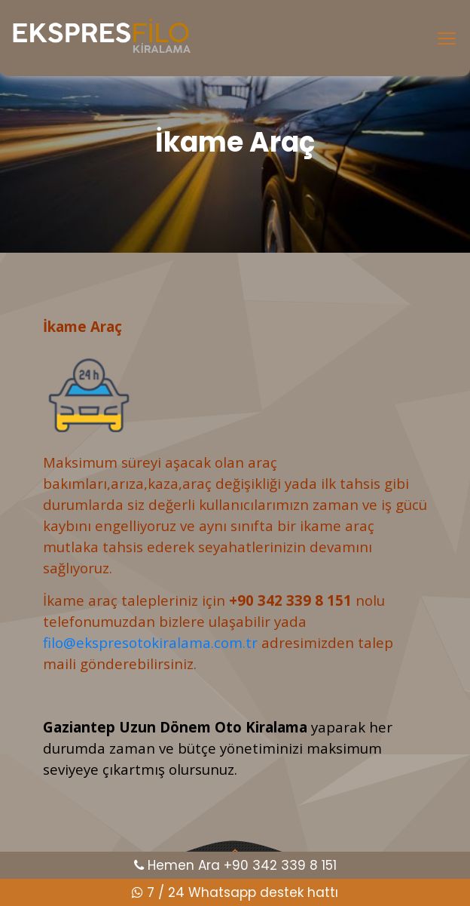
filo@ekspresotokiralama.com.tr (150, 642)
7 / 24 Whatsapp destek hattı (235, 892)
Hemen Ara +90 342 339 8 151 (235, 865)
